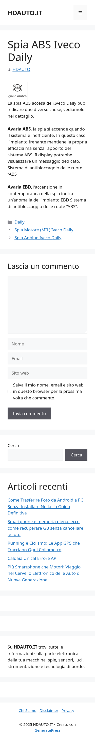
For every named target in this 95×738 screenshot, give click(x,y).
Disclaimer (49, 710)
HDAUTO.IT (25, 12)
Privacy (68, 710)
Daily (19, 222)
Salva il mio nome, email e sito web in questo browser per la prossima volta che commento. (48, 391)
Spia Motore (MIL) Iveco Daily (43, 230)
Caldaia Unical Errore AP (32, 558)
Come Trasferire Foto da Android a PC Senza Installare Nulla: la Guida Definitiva (45, 506)
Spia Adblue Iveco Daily (37, 238)
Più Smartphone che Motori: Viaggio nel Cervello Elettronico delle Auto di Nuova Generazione (44, 573)
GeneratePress (47, 730)
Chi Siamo (27, 710)
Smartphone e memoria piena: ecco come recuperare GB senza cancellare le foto (45, 528)
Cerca (13, 445)
